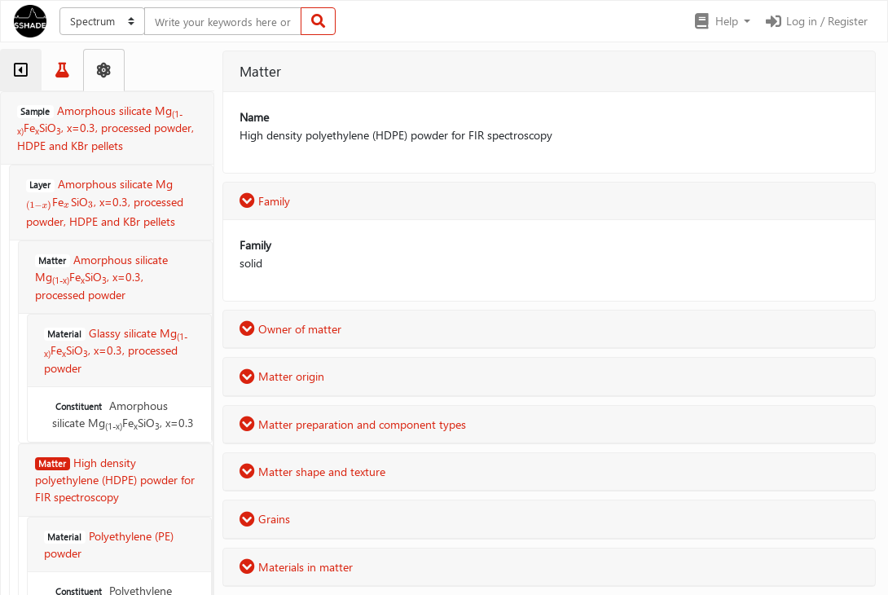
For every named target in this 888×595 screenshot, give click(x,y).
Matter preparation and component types (353, 424)
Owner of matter (290, 329)
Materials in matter (296, 567)
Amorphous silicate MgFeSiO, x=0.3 (123, 414)
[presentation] (39, 203)
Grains (265, 519)
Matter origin (282, 376)
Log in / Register (815, 21)
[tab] (21, 70)
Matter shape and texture (312, 471)
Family (265, 201)
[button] (721, 21)
